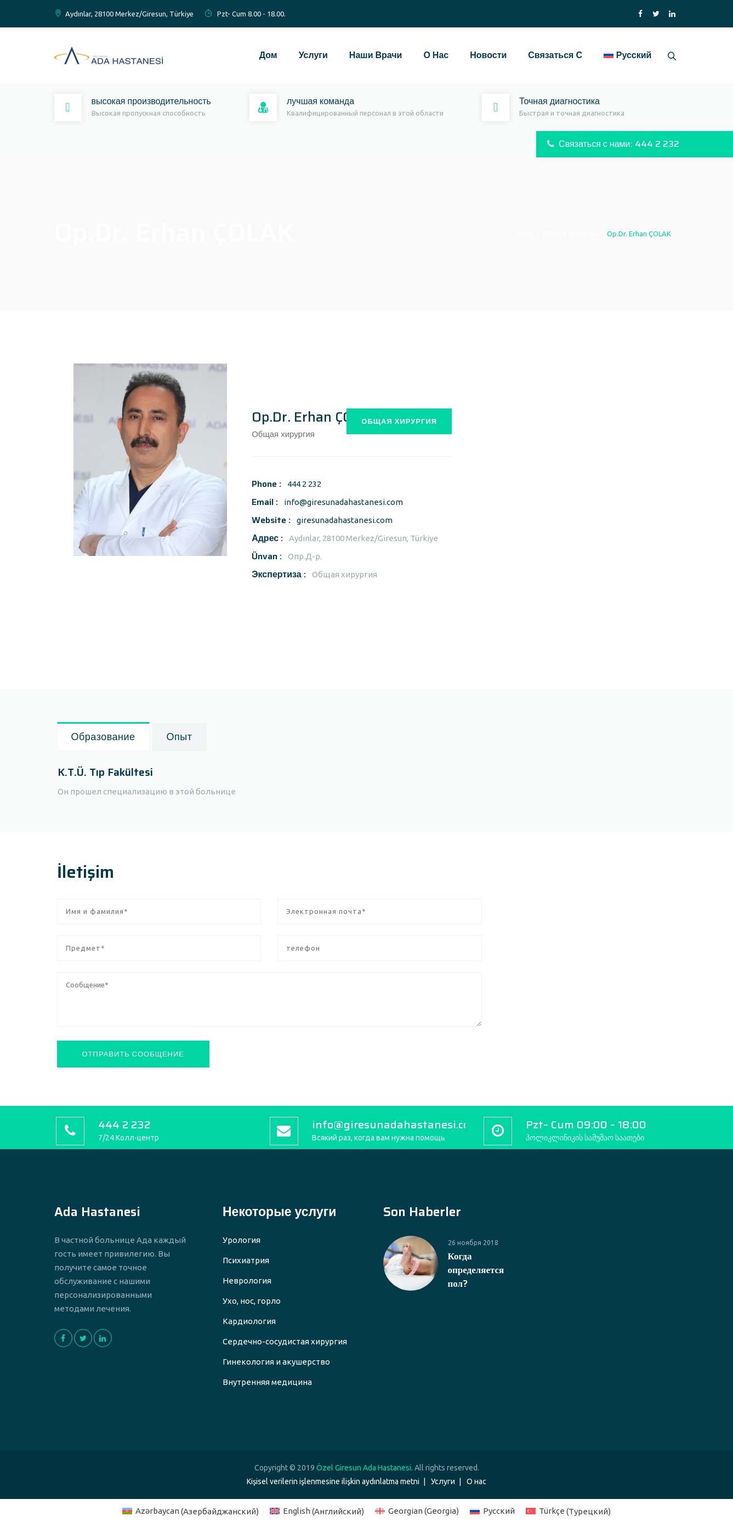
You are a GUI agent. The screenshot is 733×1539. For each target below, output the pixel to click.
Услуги (309, 55)
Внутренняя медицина (267, 1382)
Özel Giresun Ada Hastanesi (363, 1467)
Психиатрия (246, 1260)
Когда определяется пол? (476, 1270)
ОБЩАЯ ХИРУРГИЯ (399, 421)
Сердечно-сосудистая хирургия (285, 1341)
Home (520, 233)
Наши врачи (372, 55)
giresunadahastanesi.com (345, 520)
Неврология (247, 1280)
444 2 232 (304, 484)
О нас (432, 55)
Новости (484, 55)
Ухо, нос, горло (252, 1300)
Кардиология (249, 1321)
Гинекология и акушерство (276, 1361)
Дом (264, 55)
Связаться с (551, 55)
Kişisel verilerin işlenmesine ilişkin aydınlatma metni (333, 1481)
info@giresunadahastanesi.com (343, 502)
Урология (241, 1240)
